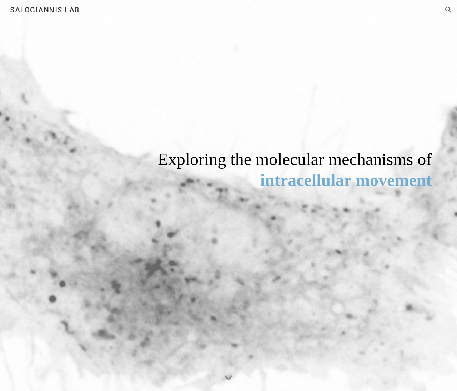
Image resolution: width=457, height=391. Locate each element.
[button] (448, 10)
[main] (264, 195)
